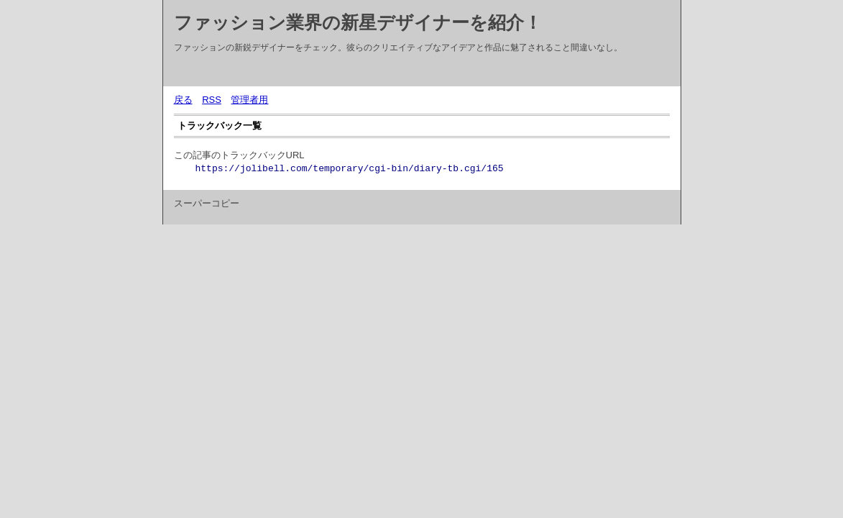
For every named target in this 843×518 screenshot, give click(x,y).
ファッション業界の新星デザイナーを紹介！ (358, 22)
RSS (211, 99)
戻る (183, 99)
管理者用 (249, 99)
